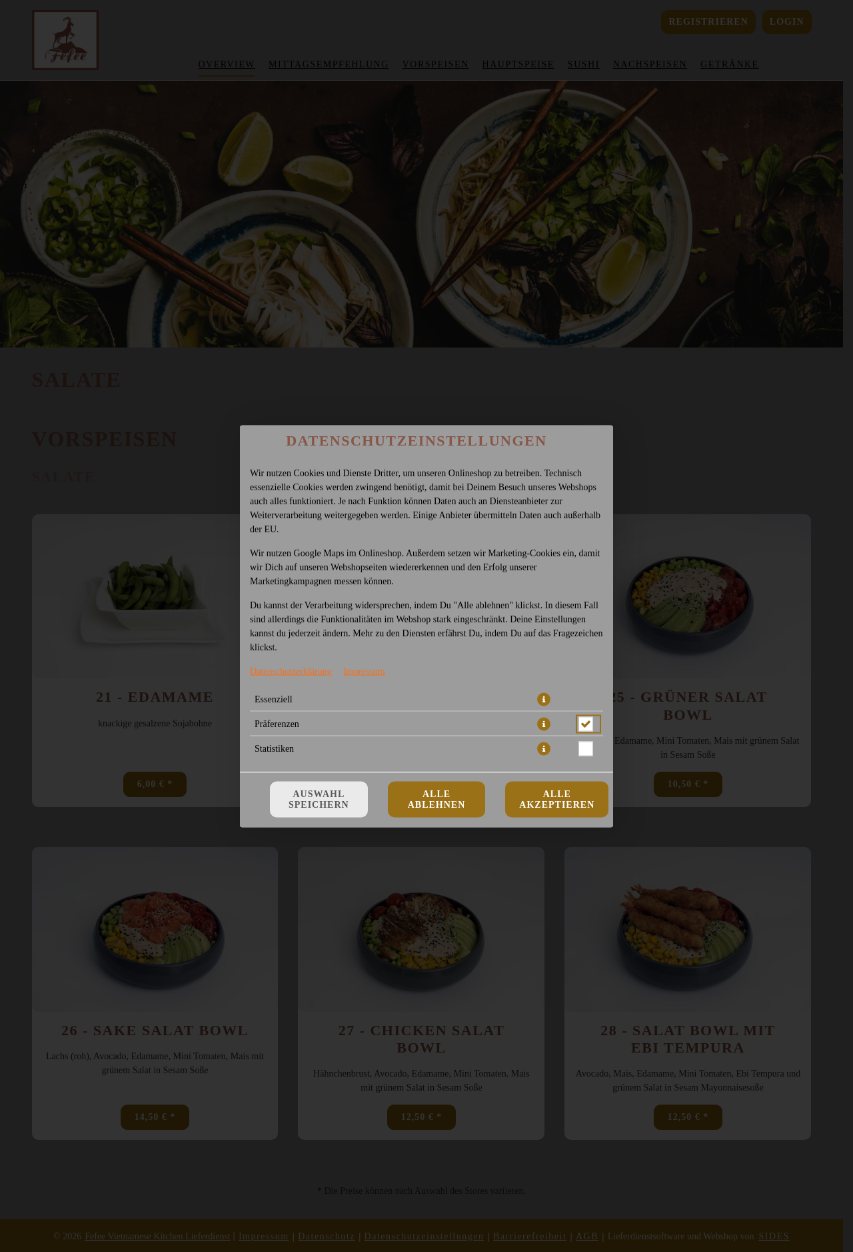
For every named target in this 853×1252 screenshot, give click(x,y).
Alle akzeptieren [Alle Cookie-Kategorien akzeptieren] (556, 798)
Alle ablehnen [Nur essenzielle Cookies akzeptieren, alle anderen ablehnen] (437, 798)
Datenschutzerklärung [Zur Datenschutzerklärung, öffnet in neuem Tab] (291, 671)
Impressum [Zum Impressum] (364, 671)
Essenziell (274, 699)
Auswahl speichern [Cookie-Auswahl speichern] (319, 798)
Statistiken (274, 748)
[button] (543, 699)
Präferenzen (277, 723)
